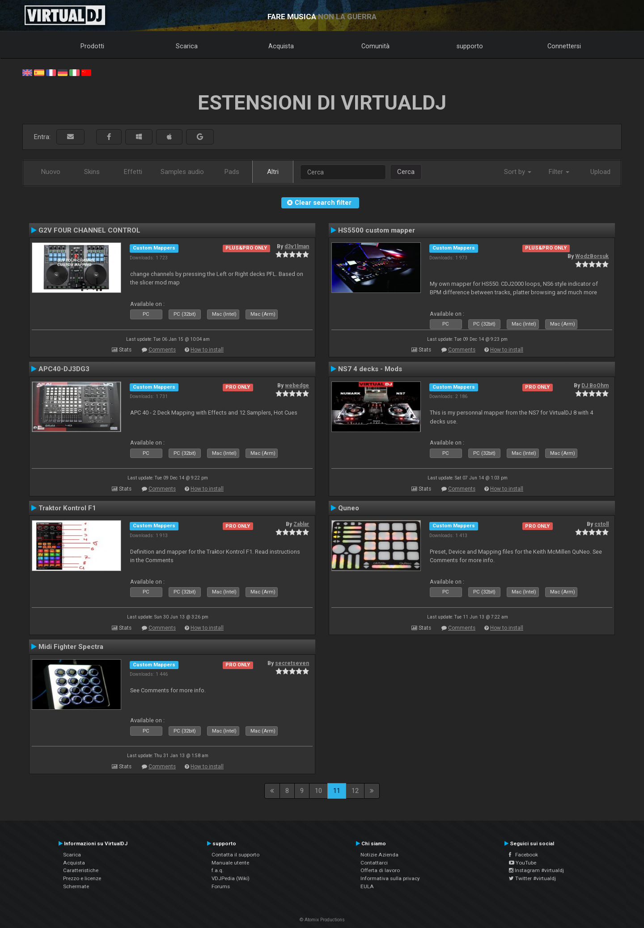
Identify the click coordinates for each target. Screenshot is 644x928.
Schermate (76, 886)
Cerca (406, 172)
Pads (232, 172)
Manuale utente (230, 863)
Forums (221, 886)
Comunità (375, 46)
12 (355, 791)
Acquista (281, 46)
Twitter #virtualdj (532, 878)
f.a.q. (218, 870)
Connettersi (564, 46)
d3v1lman (296, 246)
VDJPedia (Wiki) (231, 878)
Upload (600, 172)
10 (318, 791)
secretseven (292, 663)
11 (336, 791)
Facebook (523, 855)
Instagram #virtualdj (536, 870)
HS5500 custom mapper (376, 230)
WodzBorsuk (592, 256)
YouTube (522, 863)
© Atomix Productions (322, 920)
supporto (470, 46)
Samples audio (182, 172)
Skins (92, 172)
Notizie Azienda (379, 855)
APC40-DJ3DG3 (63, 369)
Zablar (301, 524)
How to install (207, 350)
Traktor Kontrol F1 (67, 508)
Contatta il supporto (235, 855)
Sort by (517, 172)
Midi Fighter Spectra (70, 647)
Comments (162, 350)
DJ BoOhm (595, 385)
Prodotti (92, 46)
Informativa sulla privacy (390, 878)
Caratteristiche (80, 870)
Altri (273, 172)
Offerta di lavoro (380, 870)
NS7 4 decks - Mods (370, 369)
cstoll (601, 524)
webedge (297, 385)
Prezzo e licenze (82, 878)
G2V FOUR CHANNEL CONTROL (89, 230)
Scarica (187, 46)
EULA (367, 886)
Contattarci (374, 863)
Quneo (348, 508)
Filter (559, 172)
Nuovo (50, 172)
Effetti (133, 172)
